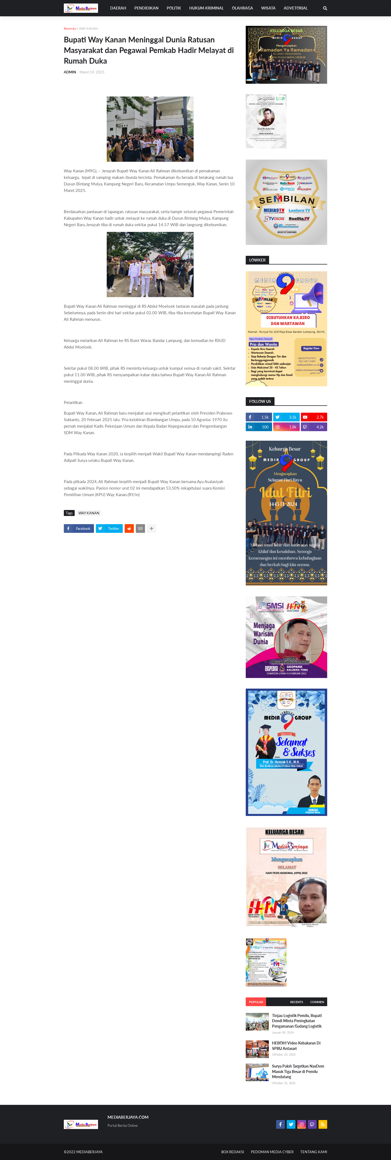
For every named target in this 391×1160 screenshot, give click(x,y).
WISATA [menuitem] (268, 8)
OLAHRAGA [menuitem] (242, 8)
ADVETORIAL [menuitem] (296, 8)
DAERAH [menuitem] (118, 8)
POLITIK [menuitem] (174, 8)
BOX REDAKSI (232, 1152)
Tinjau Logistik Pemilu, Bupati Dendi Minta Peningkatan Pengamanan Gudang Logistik (297, 1020)
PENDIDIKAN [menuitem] (146, 8)
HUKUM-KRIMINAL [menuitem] (206, 8)
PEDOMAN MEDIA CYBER (272, 1152)
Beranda (70, 28)
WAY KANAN (88, 28)
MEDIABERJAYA (89, 1152)
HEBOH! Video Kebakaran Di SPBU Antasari (296, 1046)
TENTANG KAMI (313, 1152)
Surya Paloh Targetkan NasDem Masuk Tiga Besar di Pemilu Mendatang (298, 1071)
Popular (256, 1002)
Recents (296, 1002)
